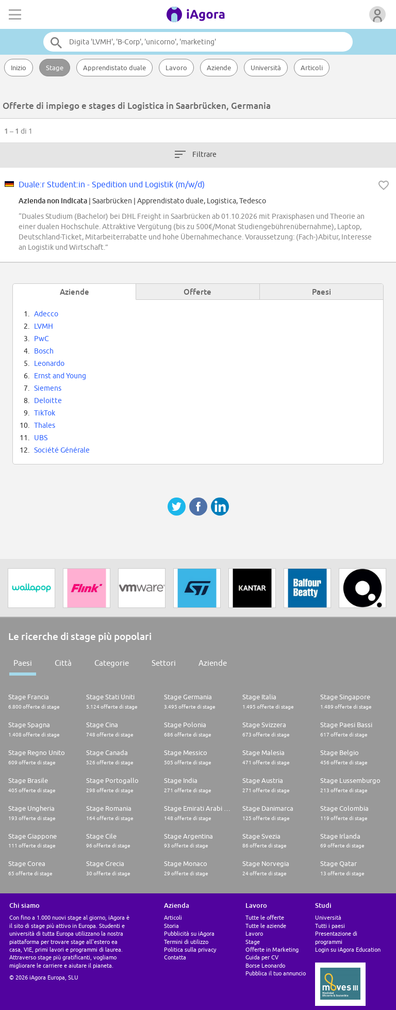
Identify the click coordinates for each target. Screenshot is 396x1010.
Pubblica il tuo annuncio (275, 973)
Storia (171, 925)
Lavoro (176, 67)
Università (266, 67)
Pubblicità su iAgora (189, 933)
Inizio (18, 67)
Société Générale (62, 450)
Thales (44, 425)
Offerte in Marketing (272, 949)
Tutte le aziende (265, 925)
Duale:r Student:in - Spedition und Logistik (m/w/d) (112, 184)
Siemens (47, 388)
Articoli (312, 67)
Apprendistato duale (114, 67)
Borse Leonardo (265, 965)
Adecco (46, 314)
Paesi (22, 663)
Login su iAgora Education (348, 949)
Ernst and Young (60, 376)
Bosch (44, 351)
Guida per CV (261, 957)
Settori (164, 663)
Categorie (111, 663)
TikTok (44, 413)
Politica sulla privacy (190, 949)
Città (63, 663)
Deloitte (48, 400)
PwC (41, 338)
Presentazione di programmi (336, 937)
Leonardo (49, 363)
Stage (54, 67)
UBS (40, 438)
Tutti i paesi (330, 925)
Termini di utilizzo (186, 941)
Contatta (175, 957)
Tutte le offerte (264, 917)
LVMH (43, 326)
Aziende (219, 67)
